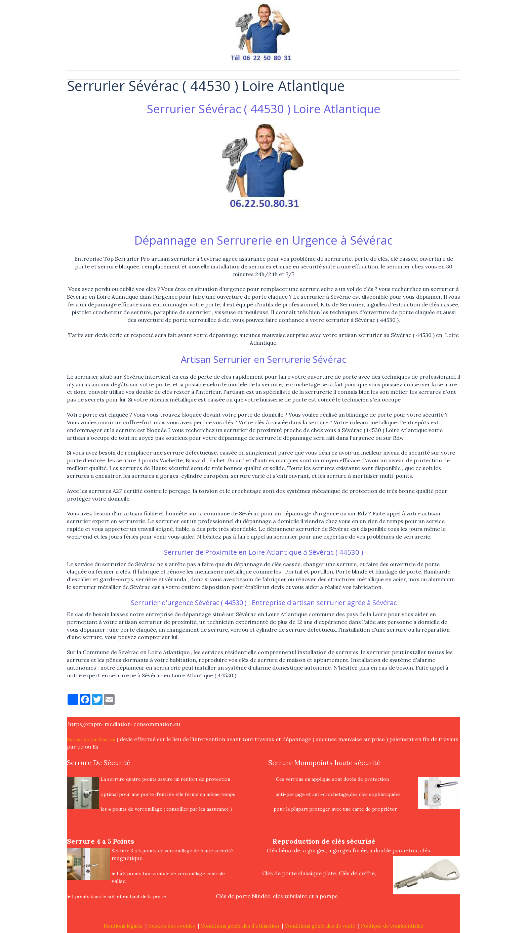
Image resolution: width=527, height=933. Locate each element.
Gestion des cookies (171, 926)
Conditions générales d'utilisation (240, 926)
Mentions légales (123, 926)
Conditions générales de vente (320, 926)
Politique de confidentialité (392, 926)
